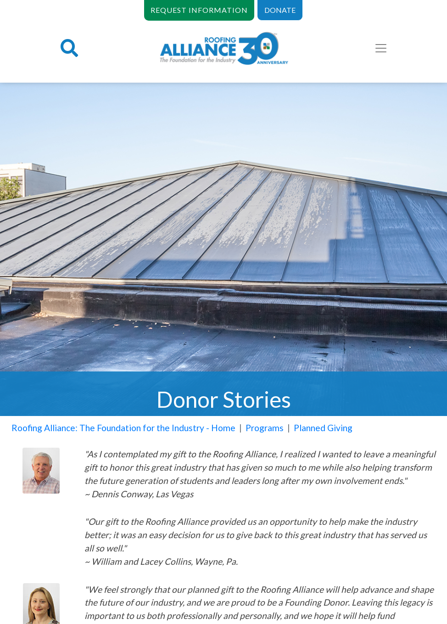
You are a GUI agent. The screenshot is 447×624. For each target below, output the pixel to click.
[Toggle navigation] (381, 48)
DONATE (280, 10)
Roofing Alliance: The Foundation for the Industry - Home (123, 427)
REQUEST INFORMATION (199, 10)
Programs (265, 427)
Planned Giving (323, 427)
